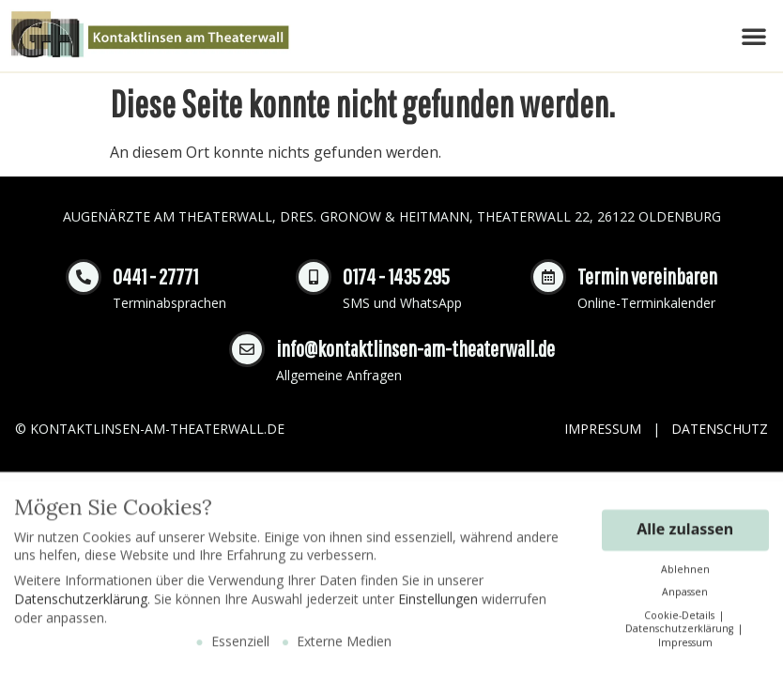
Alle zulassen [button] (685, 534)
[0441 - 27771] (83, 277)
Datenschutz (719, 429)
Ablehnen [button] (685, 574)
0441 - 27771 (155, 276)
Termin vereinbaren (647, 276)
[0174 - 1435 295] (313, 277)
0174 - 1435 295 (396, 276)
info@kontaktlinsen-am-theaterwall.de (415, 348)
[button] (754, 35)
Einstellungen (438, 605)
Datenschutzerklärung (80, 605)
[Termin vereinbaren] (548, 277)
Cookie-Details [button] (680, 620)
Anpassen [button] (685, 598)
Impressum (602, 429)
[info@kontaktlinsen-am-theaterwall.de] (247, 349)
